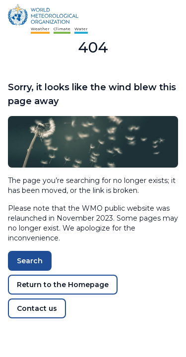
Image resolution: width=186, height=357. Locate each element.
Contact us (37, 308)
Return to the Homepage (63, 284)
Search (30, 260)
